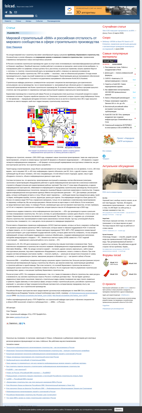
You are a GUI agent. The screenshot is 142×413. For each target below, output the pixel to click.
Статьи (18, 21)
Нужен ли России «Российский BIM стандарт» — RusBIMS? (28, 373)
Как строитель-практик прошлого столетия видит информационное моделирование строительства (43, 366)
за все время (117, 64)
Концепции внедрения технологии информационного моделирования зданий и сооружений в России (43, 354)
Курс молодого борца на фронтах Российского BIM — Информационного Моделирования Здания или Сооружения (49, 388)
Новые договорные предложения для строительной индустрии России (32, 357)
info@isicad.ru (125, 295)
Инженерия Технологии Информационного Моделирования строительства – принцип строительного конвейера (47, 351)
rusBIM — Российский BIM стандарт (19, 379)
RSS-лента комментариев (112, 192)
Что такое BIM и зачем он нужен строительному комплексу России (31, 398)
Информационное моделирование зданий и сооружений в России (30, 392)
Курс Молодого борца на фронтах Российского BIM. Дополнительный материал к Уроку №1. (40, 385)
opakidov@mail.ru (20, 317)
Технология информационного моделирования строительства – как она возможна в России (40, 347)
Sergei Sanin (106, 218)
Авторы (28, 21)
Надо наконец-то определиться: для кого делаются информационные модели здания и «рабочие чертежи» (46, 363)
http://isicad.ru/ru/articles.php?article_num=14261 (34, 295)
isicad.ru (126, 288)
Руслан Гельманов (108, 234)
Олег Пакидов (14, 47)
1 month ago (121, 251)
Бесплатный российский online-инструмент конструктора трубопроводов (116, 109)
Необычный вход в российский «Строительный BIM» (26, 360)
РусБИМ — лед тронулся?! (16, 369)
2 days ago (118, 214)
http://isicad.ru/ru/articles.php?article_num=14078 (69, 295)
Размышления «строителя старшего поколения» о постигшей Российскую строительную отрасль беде (44, 376)
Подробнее (106, 305)
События (39, 21)
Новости (8, 21)
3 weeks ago (121, 230)
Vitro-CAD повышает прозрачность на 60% (118, 31)
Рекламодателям (53, 21)
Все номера (107, 151)
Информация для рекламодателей (113, 308)
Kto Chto (105, 198)
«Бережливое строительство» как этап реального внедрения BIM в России (34, 382)
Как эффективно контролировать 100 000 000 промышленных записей (117, 92)
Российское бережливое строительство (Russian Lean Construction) (31, 395)
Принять (118, 410)
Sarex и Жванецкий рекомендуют (117, 98)
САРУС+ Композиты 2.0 (110, 230)
